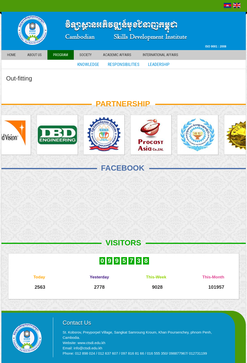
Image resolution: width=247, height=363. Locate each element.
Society (86, 55)
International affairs (160, 55)
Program (60, 55)
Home (11, 55)
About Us (34, 55)
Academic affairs (117, 55)
